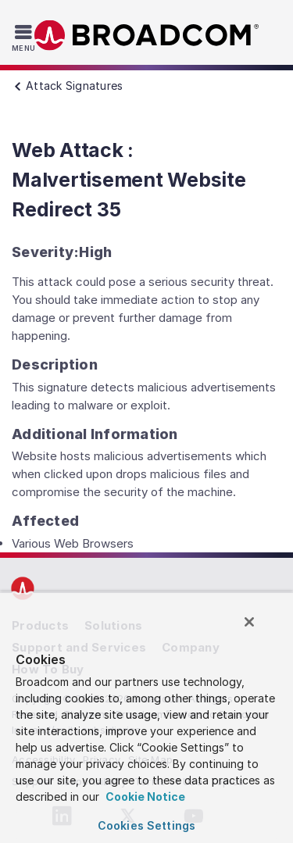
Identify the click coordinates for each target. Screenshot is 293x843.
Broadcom (147, 35)
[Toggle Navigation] (25, 37)
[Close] (249, 622)
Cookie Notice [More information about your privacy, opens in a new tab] (144, 796)
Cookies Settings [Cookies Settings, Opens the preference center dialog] (146, 825)
